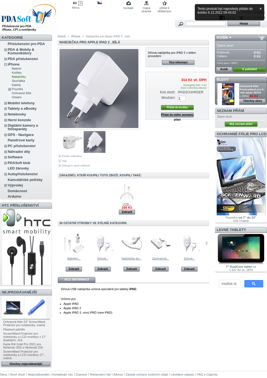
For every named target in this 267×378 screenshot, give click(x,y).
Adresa (118, 374)
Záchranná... (160, 258)
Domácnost (17, 191)
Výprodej (15, 185)
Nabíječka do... (131, 258)
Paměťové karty (21, 140)
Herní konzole (19, 120)
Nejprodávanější (19, 292)
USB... (127, 204)
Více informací (178, 62)
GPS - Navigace (21, 135)
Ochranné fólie (21, 93)
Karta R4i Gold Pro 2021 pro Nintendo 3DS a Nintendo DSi (23, 346)
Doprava (81, 374)
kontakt (128, 8)
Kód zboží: (167, 92)
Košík (222, 37)
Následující (207, 242)
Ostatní (16, 97)
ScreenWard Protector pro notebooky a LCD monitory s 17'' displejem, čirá (24, 337)
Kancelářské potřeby (25, 180)
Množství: (168, 98)
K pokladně (249, 69)
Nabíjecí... (74, 258)
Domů (62, 36)
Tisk (64, 160)
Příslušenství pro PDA (26, 44)
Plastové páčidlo (14, 329)
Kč (75, 3)
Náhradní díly (19, 152)
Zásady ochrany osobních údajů (147, 374)
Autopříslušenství (23, 174)
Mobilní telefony (21, 103)
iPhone (13, 64)
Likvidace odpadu (182, 374)
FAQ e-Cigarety (207, 374)
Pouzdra (17, 89)
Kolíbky (17, 72)
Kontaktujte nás (62, 374)
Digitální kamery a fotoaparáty (23, 127)
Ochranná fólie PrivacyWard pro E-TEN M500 (252, 89)
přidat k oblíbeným (164, 8)
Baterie (16, 68)
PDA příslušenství (23, 59)
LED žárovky (18, 168)
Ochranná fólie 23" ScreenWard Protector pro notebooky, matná (24, 323)
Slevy (223, 80)
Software (15, 157)
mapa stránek (146, 8)
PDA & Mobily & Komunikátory (21, 51)
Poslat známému (72, 155)
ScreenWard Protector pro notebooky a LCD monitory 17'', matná (24, 355)
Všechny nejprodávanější (26, 363)
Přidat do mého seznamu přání (177, 115)
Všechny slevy (252, 100)
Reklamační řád (100, 374)
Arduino (14, 196)
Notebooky (17, 114)
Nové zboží (17, 374)
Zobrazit (127, 211)
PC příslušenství (21, 146)
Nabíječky (19, 76)
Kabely (16, 85)
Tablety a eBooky (22, 108)
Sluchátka (18, 80)
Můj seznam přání (241, 124)
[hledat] (229, 283)
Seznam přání (230, 111)
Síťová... (102, 258)
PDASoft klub (19, 163)
